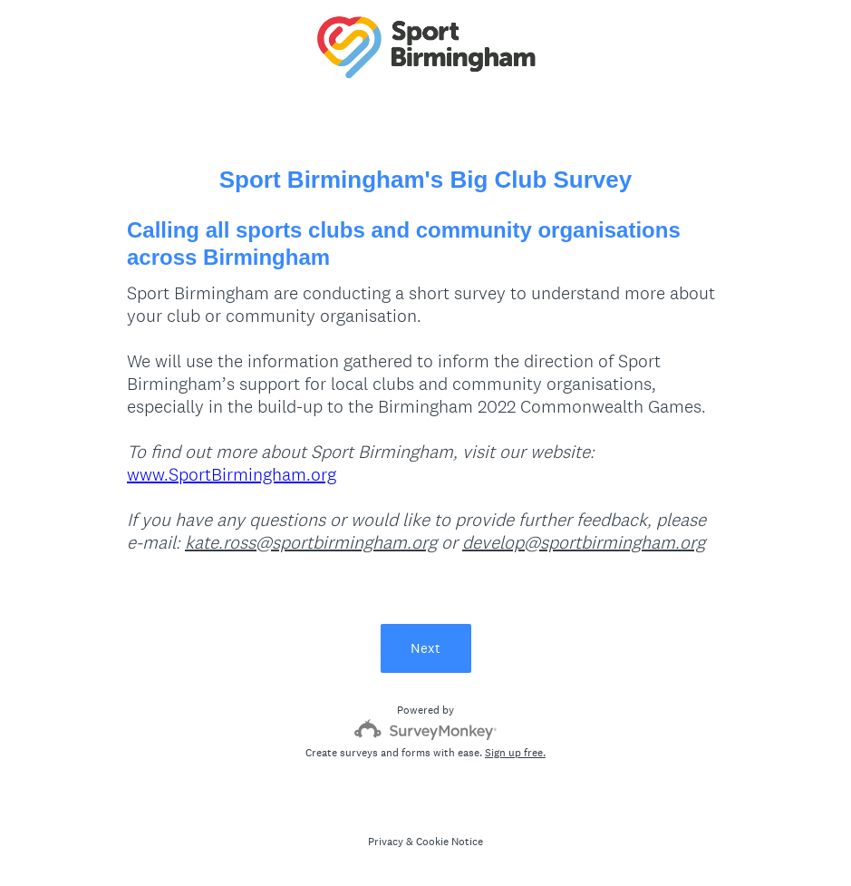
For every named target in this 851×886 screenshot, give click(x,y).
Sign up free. (515, 752)
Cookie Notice (449, 841)
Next (425, 648)
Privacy (385, 841)
